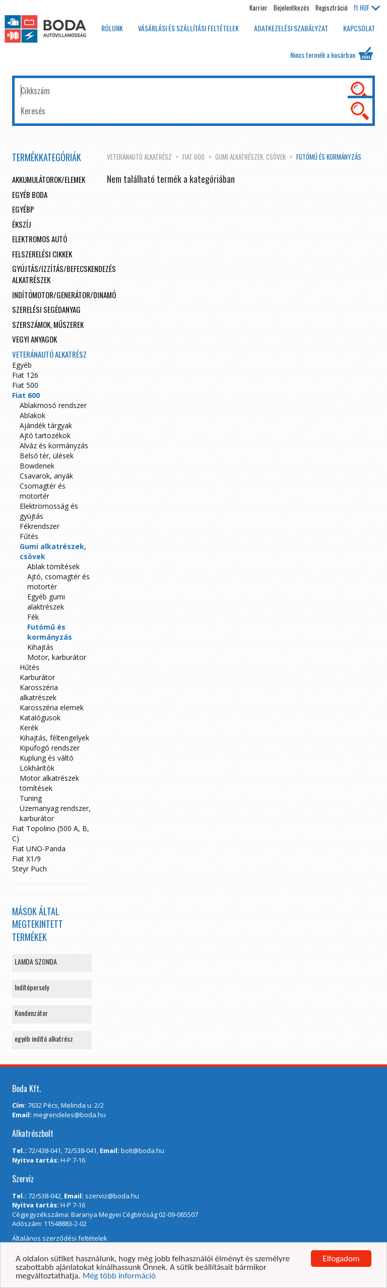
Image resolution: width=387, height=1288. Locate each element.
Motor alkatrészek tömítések (49, 783)
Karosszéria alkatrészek (39, 692)
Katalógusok (40, 717)
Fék (33, 617)
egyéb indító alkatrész (44, 1038)
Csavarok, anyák (46, 476)
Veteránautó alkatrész (139, 157)
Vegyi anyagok (34, 339)
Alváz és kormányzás (54, 445)
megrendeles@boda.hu (69, 1114)
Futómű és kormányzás (328, 157)
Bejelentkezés (291, 8)
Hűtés (29, 667)
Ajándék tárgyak (46, 425)
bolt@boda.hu (142, 1150)
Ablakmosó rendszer (53, 405)
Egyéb (22, 365)
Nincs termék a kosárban (331, 53)
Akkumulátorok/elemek (48, 179)
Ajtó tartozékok (45, 435)
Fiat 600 (193, 157)
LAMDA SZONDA (36, 961)
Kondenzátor (31, 1012)
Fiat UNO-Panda (39, 848)
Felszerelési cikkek (42, 253)
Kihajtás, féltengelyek (54, 737)
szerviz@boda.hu (112, 1195)
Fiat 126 (25, 375)
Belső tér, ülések (47, 455)
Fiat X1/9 (26, 858)
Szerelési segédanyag (46, 309)
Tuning (31, 798)
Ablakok (32, 415)
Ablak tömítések (53, 566)
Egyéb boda (29, 194)
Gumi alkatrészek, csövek (250, 157)
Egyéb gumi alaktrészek (46, 602)
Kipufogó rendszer (50, 748)
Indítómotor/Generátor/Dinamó (64, 294)
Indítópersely (32, 987)
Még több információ (119, 1276)
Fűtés (29, 536)
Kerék (29, 727)
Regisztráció (331, 8)
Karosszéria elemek (52, 707)
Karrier (258, 8)
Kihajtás (40, 647)
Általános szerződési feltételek (59, 1238)
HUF (367, 8)
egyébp (23, 209)
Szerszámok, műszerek (48, 324)
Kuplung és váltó (47, 758)
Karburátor (37, 677)
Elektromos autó (39, 238)
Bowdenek (37, 465)
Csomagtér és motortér (43, 491)
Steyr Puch (29, 868)
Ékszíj (21, 224)
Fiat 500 (25, 385)
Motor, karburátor (56, 657)
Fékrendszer (39, 526)
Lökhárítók (37, 768)
